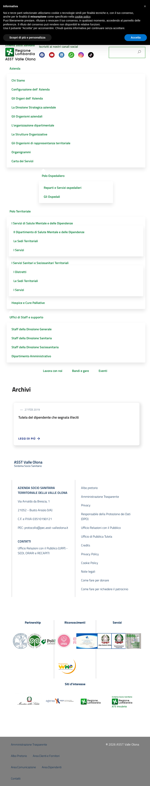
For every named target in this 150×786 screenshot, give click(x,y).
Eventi (103, 370)
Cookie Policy (89, 562)
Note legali (88, 571)
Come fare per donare (95, 580)
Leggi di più (29, 438)
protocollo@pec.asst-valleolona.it (46, 527)
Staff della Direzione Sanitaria (32, 338)
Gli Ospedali (52, 196)
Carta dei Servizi (22, 161)
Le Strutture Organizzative (29, 134)
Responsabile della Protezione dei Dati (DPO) (105, 516)
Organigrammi (21, 152)
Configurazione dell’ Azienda (31, 89)
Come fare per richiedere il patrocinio (104, 589)
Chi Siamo (18, 80)
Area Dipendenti (52, 767)
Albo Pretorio (19, 756)
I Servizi (18, 250)
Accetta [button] (136, 37)
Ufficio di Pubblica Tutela (96, 536)
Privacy (85, 505)
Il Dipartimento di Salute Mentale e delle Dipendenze (48, 232)
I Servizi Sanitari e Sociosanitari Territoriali (40, 263)
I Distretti (19, 271)
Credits (85, 545)
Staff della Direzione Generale (32, 329)
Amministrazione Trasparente (100, 496)
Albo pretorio (89, 487)
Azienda (15, 68)
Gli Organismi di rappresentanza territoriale (41, 143)
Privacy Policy (90, 554)
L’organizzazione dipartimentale (33, 125)
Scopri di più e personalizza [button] (27, 37)
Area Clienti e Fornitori (46, 756)
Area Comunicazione (23, 767)
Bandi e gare (80, 370)
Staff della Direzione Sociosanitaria (35, 347)
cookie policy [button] (82, 16)
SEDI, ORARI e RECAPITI (34, 553)
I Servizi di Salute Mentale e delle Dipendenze (42, 223)
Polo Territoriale (20, 211)
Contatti (16, 778)
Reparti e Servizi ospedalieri (62, 187)
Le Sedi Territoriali (25, 241)
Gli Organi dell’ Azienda (27, 98)
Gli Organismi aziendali (27, 116)
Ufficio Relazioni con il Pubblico (101, 527)
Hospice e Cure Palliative (28, 302)
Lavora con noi (52, 370)
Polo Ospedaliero (53, 175)
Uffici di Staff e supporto (26, 317)
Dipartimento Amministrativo (31, 356)
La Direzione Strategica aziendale (34, 107)
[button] (145, 6)
